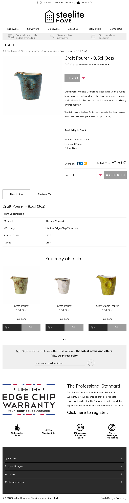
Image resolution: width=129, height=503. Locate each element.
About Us (73, 28)
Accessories (50, 51)
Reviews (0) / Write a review (87, 64)
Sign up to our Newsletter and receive (64, 353)
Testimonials (94, 28)
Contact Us (116, 28)
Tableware (13, 28)
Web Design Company (113, 498)
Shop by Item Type (31, 51)
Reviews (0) (44, 194)
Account (58, 2)
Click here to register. (87, 412)
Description (16, 194)
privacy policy (70, 355)
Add (31, 327)
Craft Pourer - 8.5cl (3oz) (73, 51)
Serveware (33, 28)
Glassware (54, 28)
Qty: (66, 175)
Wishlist (48, 2)
